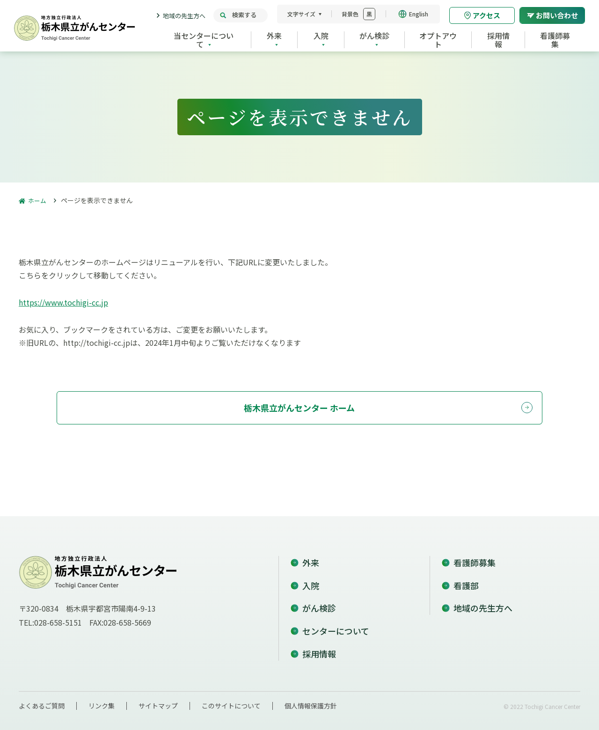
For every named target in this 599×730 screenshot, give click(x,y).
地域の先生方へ (184, 15)
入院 (310, 580)
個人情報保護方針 (311, 700)
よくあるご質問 (42, 700)
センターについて (335, 626)
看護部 (466, 580)
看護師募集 (474, 557)
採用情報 (319, 648)
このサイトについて (231, 700)
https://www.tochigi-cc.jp (63, 302)
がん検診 (319, 603)
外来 (310, 557)
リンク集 (101, 700)
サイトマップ (158, 700)
